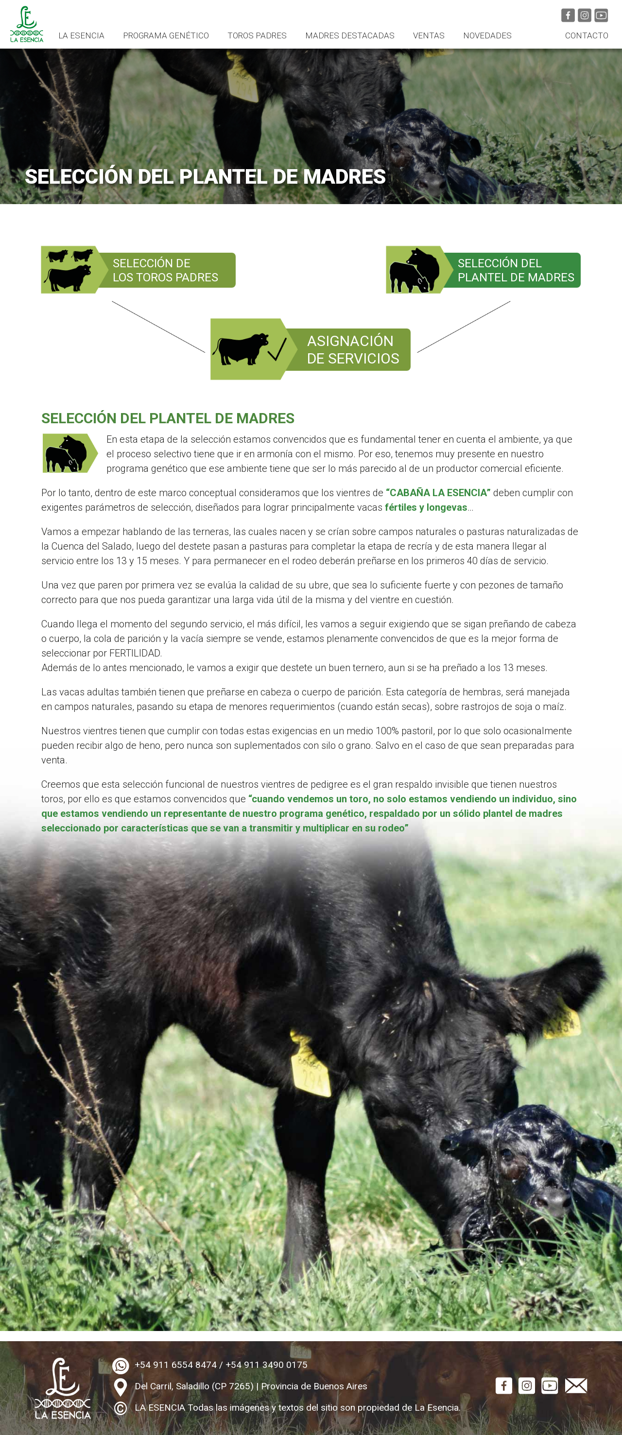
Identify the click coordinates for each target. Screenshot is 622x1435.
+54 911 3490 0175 (266, 1364)
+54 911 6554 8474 (176, 1364)
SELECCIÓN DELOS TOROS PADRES (165, 270)
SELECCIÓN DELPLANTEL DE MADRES (516, 270)
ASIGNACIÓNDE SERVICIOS (353, 349)
